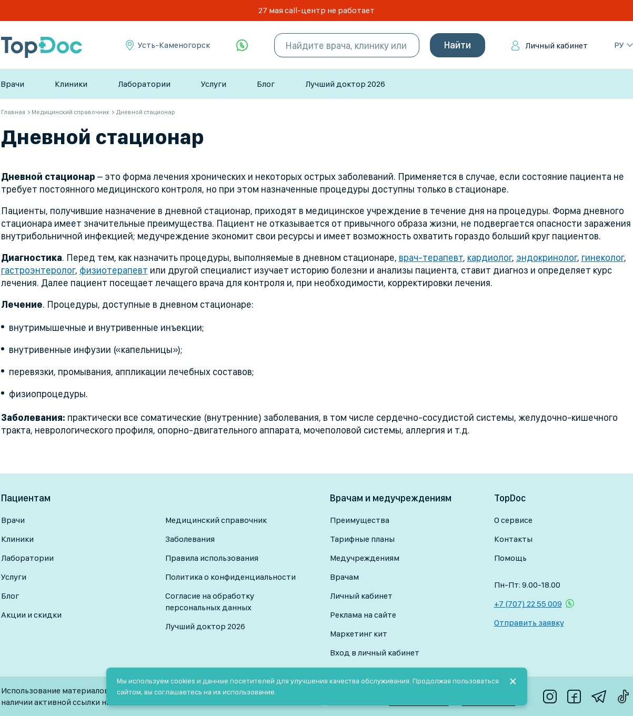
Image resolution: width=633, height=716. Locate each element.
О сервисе (513, 520)
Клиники (71, 84)
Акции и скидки (31, 615)
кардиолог (489, 257)
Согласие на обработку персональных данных (209, 601)
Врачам (344, 577)
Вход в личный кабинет (374, 653)
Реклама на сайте (363, 615)
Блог (266, 84)
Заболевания (190, 539)
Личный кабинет (556, 46)
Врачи (12, 84)
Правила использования (211, 558)
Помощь (510, 558)
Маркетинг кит (358, 634)
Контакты (513, 539)
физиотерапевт (113, 270)
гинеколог (602, 257)
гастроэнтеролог (38, 270)
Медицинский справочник (216, 520)
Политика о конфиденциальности (230, 577)
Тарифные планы (362, 539)
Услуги (213, 84)
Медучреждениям (364, 558)
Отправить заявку (529, 623)
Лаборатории (144, 84)
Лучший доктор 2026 (345, 84)
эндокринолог (546, 257)
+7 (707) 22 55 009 (528, 604)
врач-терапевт (431, 257)
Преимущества (359, 520)
